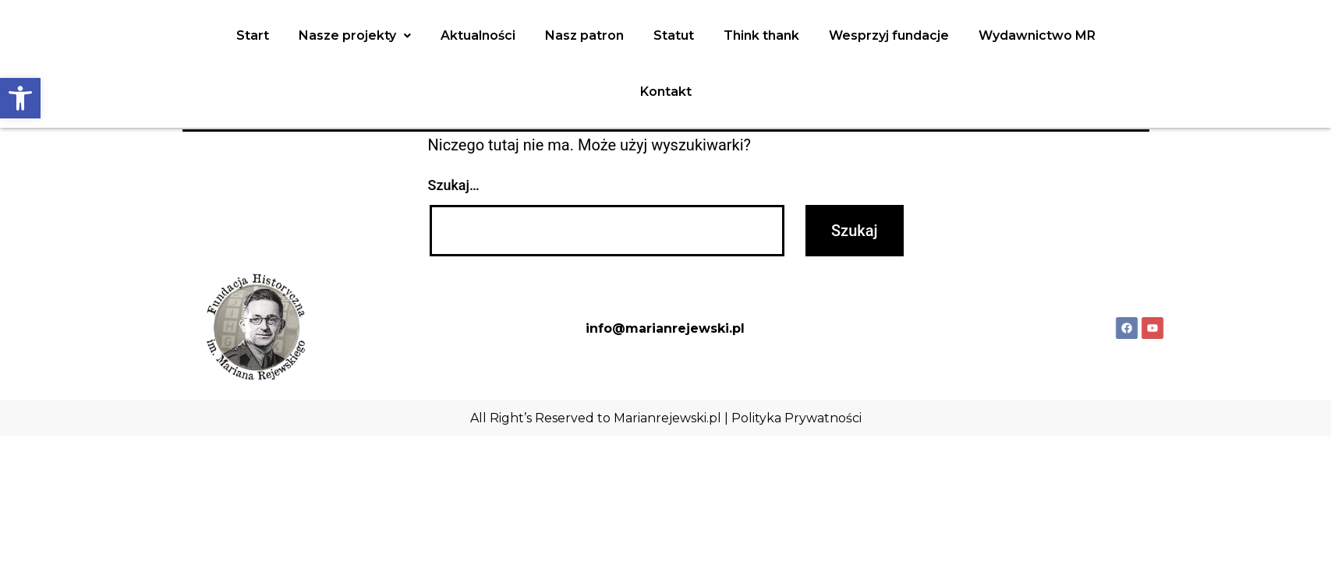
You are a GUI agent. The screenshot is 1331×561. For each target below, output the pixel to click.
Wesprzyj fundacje (889, 35)
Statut (673, 35)
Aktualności (478, 35)
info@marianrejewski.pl (665, 328)
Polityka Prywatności (796, 418)
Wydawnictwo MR (1037, 35)
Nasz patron (584, 35)
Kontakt (666, 91)
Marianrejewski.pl (667, 418)
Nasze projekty (355, 35)
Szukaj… (454, 185)
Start (252, 35)
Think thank (761, 35)
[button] (20, 98)
